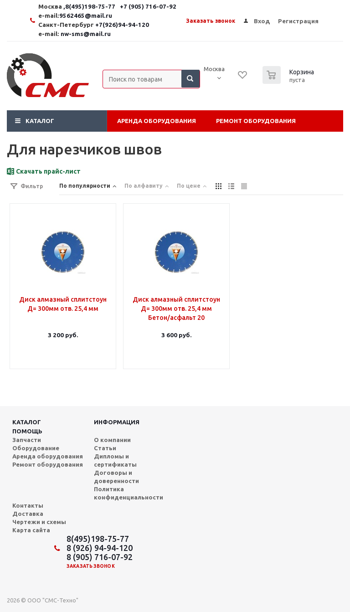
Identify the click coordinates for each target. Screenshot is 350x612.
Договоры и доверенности (116, 476)
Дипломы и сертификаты (115, 460)
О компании (112, 440)
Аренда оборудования (156, 121)
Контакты (27, 505)
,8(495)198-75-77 (90, 6)
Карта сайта (31, 530)
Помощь (27, 431)
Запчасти (26, 440)
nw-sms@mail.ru (86, 34)
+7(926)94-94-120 (122, 24)
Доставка (27, 513)
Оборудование (35, 448)
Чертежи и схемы (39, 522)
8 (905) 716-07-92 (100, 556)
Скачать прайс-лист (48, 171)
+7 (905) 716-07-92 (148, 6)
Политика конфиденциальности (128, 493)
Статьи (105, 448)
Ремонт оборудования (256, 121)
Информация (116, 422)
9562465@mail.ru (85, 15)
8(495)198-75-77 (98, 538)
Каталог (40, 121)
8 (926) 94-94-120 (100, 547)
